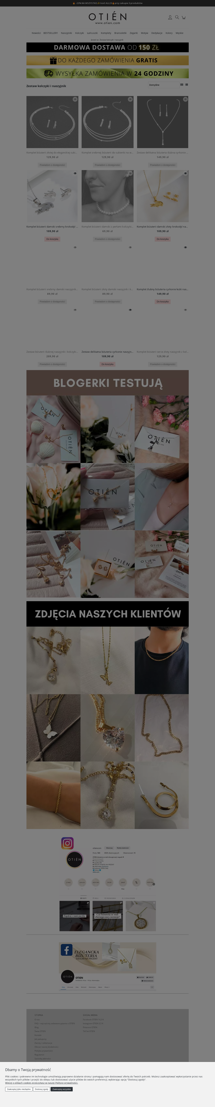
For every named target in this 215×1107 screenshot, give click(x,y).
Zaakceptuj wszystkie (61, 1089)
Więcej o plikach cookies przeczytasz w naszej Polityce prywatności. (41, 1082)
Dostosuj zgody (41, 1089)
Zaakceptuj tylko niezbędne (19, 1089)
